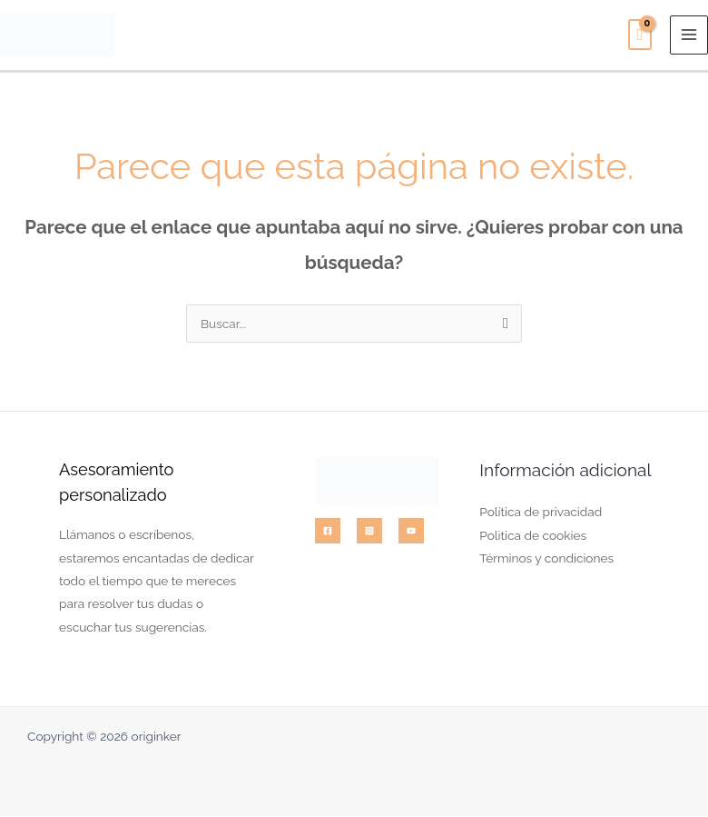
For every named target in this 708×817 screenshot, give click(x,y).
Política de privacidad (540, 513)
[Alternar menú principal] (689, 35)
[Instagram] (369, 532)
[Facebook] (327, 532)
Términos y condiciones (546, 560)
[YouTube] (411, 532)
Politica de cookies (532, 536)
